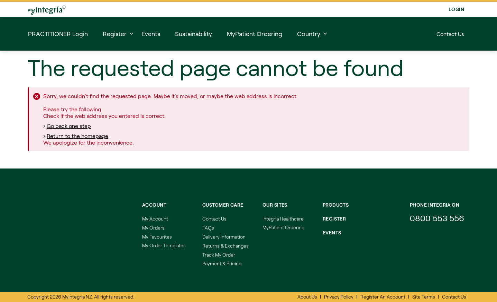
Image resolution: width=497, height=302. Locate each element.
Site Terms (423, 297)
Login (456, 9)
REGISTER (334, 219)
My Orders (153, 228)
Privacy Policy (338, 297)
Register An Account (382, 297)
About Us (307, 297)
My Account (155, 219)
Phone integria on (434, 205)
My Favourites (157, 237)
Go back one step (69, 125)
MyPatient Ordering (283, 227)
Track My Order (218, 255)
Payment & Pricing (221, 263)
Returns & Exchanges (225, 246)
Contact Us (450, 34)
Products (336, 205)
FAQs (208, 228)
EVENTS (332, 232)
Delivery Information (224, 237)
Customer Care (222, 205)
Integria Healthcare (283, 219)
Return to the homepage (77, 135)
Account (154, 205)
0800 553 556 (438, 218)
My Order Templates (164, 245)
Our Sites (275, 205)
